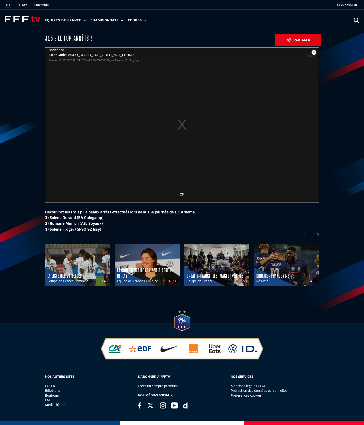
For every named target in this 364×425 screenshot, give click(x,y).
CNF (48, 400)
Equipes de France (65, 20)
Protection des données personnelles (259, 390)
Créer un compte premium (158, 386)
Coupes (137, 20)
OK (182, 194)
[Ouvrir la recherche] (356, 20)
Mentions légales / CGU (248, 386)
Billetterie (53, 390)
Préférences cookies (246, 395)
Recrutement (41, 4)
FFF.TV (23, 4)
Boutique (52, 395)
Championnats (107, 20)
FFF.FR (8, 4)
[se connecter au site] (347, 5)
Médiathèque (55, 405)
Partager (302, 40)
